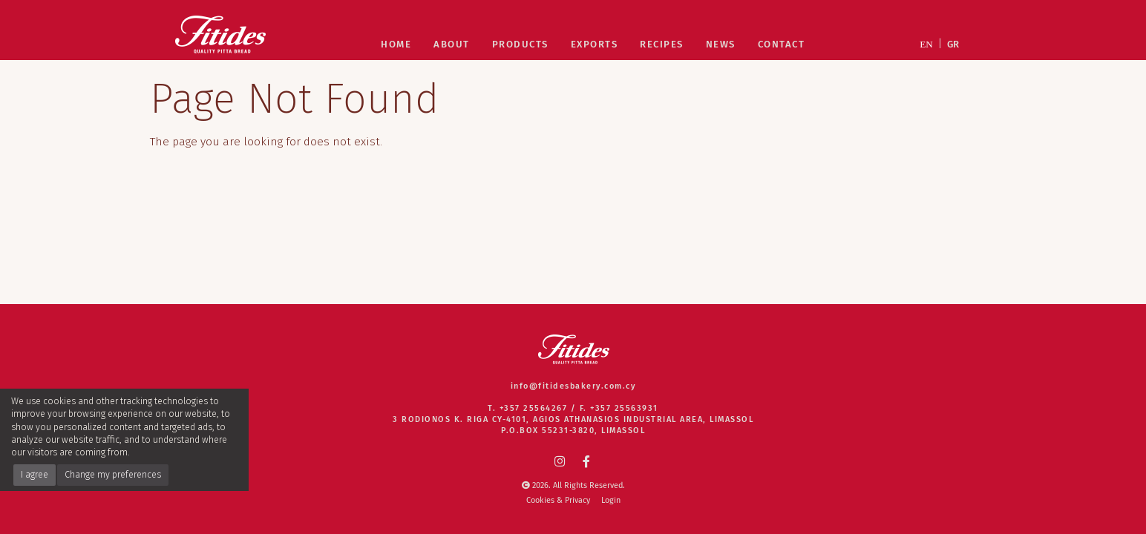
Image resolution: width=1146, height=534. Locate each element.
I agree (34, 474)
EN (926, 44)
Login (611, 500)
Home (396, 44)
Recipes (662, 44)
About (451, 44)
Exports (594, 44)
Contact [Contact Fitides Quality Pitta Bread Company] (781, 44)
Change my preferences (113, 474)
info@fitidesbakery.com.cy (573, 386)
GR (953, 44)
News (721, 44)
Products (520, 44)
